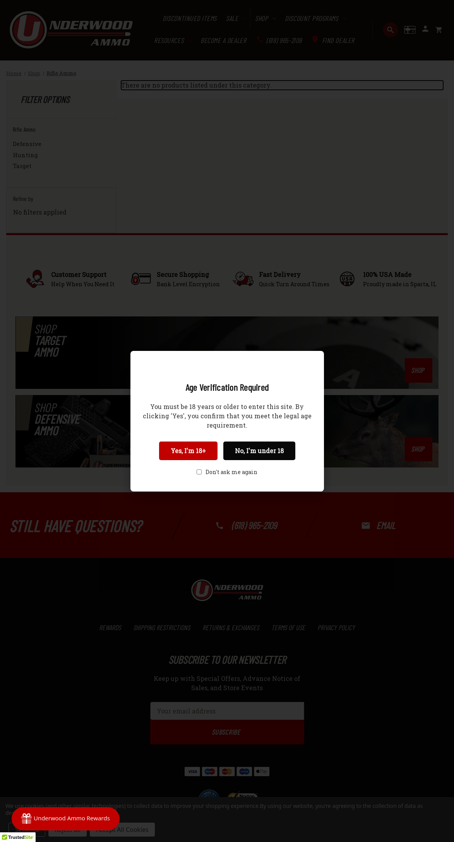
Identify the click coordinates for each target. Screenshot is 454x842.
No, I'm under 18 (259, 451)
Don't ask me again (231, 472)
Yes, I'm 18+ (188, 451)
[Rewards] (66, 818)
